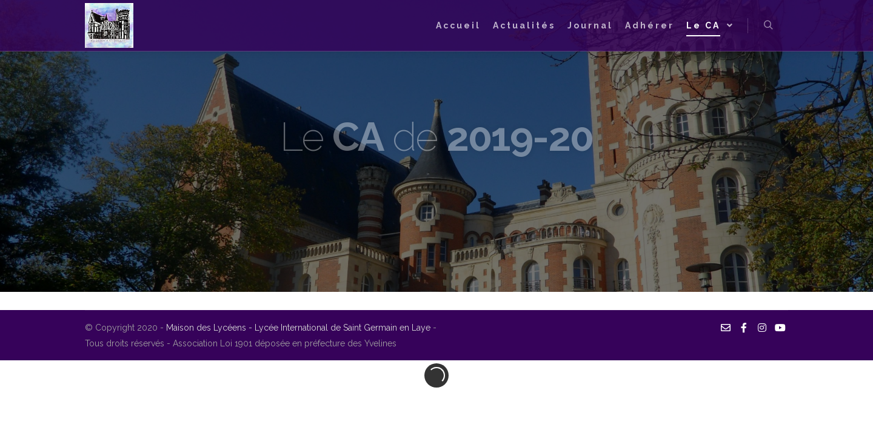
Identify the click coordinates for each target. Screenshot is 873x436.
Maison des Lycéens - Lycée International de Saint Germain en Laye (299, 327)
